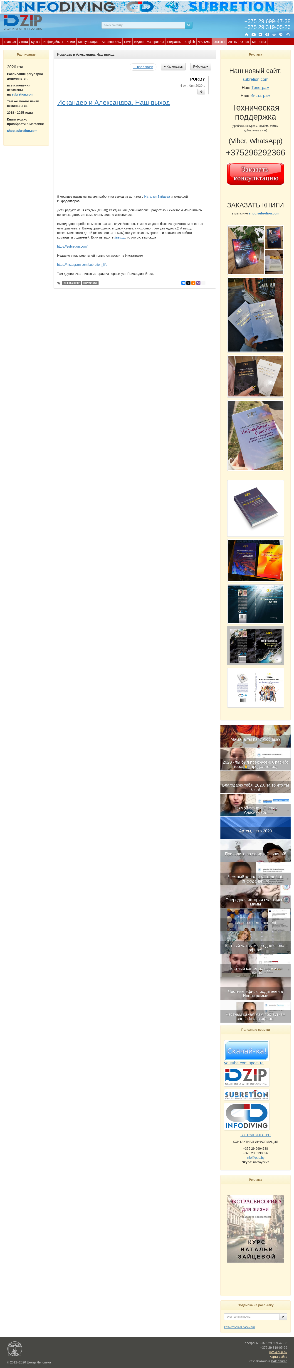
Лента (23, 42)
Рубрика (200, 66)
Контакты (259, 42)
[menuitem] (9, 41)
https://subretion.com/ (72, 246)
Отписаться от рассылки (239, 1327)
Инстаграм (260, 95)
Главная (10, 42)
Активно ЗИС (111, 42)
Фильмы (204, 42)
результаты (90, 283)
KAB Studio (279, 1361)
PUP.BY (197, 79)
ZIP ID (232, 42)
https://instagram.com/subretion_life (82, 264)
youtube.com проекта (244, 1063)
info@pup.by (255, 1157)
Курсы (35, 42)
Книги (71, 42)
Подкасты (174, 42)
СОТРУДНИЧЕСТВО (255, 1135)
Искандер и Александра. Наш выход (113, 102)
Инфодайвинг (53, 42)
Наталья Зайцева (157, 196)
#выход (119, 237)
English (190, 42)
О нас (244, 42)
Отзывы (219, 42)
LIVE (127, 42)
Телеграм (260, 87)
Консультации (88, 42)
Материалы (155, 42)
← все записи (143, 67)
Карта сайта (278, 1356)
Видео (138, 42)
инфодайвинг (72, 283)
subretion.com (22, 94)
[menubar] (134, 41)
